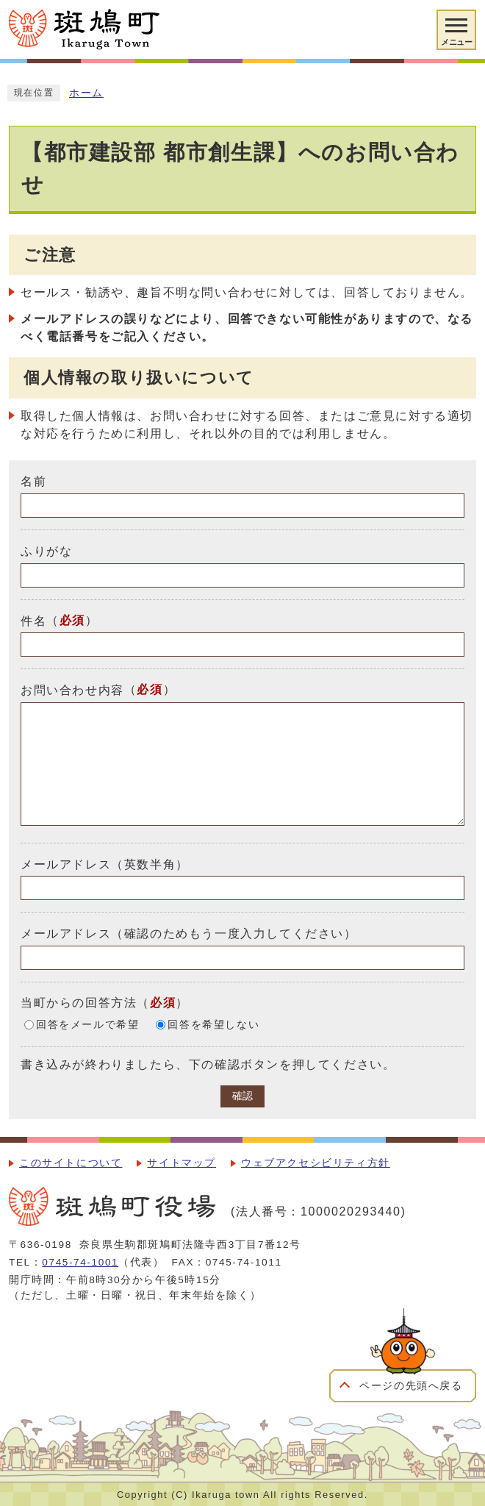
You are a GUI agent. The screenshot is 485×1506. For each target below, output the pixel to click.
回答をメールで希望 (87, 1024)
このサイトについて (70, 1162)
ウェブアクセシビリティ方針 (315, 1162)
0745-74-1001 (80, 1262)
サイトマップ (181, 1162)
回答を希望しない (213, 1024)
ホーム (86, 93)
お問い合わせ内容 (72, 690)
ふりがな (46, 551)
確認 (242, 1096)
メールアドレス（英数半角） (105, 863)
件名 (33, 620)
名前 (33, 481)
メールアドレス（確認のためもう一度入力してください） (189, 933)
